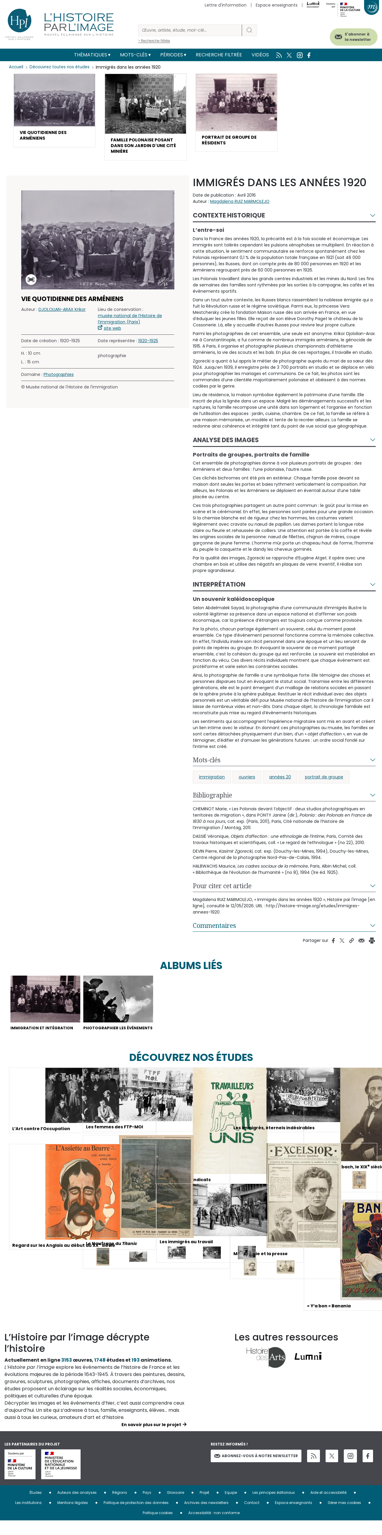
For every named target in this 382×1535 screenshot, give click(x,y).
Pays (147, 1506)
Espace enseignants (277, 5)
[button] (54, 111)
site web (112, 333)
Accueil (16, 67)
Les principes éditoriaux (273, 1506)
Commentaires (214, 930)
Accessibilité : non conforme (214, 1527)
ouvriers (247, 781)
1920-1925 (148, 345)
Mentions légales (72, 1516)
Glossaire (175, 1506)
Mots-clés (133, 54)
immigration (212, 781)
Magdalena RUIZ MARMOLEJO (239, 206)
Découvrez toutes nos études (61, 67)
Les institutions (28, 1516)
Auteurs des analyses (77, 1506)
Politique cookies (158, 1527)
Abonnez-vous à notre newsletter (256, 1470)
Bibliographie (212, 799)
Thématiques (90, 54)
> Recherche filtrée (154, 40)
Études (36, 1506)
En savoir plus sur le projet (151, 1439)
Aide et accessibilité (328, 1506)
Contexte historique (229, 219)
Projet (204, 1506)
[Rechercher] (190, 30)
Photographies (59, 379)
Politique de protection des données (136, 1516)
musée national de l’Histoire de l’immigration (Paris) (130, 323)
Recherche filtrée (219, 54)
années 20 (280, 781)
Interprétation (219, 589)
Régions (119, 1506)
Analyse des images (226, 444)
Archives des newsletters (206, 1516)
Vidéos (260, 54)
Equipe (231, 1506)
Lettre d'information (226, 5)
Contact (251, 1516)
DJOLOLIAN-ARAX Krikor (62, 314)
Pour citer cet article (222, 890)
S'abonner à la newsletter (349, 35)
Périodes (171, 54)
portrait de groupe (324, 781)
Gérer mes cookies (344, 1516)
